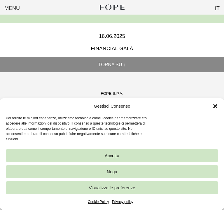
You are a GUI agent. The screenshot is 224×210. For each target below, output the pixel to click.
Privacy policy (122, 202)
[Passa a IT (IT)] (215, 6)
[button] (215, 106)
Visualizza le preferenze (112, 187)
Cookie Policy (98, 202)
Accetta (112, 155)
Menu (12, 8)
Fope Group (112, 7)
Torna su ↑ (112, 64)
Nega (112, 171)
